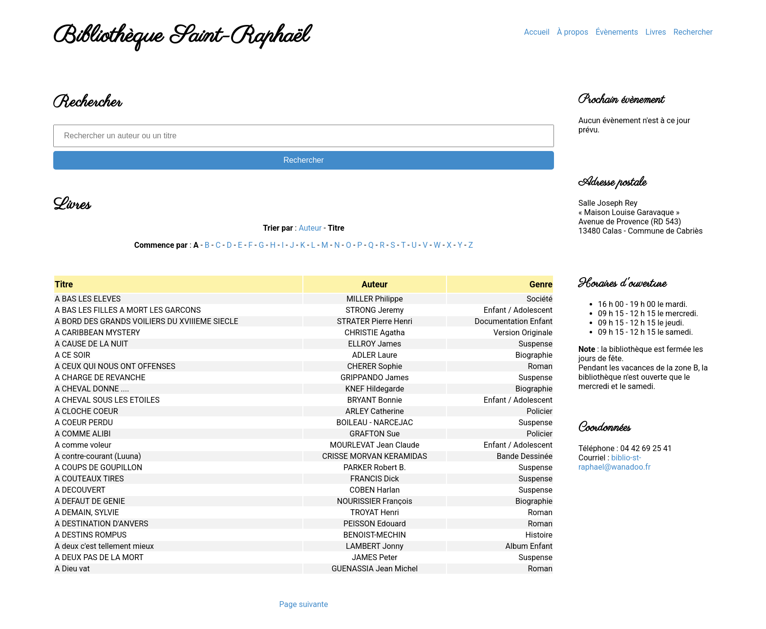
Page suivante (303, 604)
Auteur (309, 228)
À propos (572, 32)
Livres (655, 32)
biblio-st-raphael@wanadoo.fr (614, 462)
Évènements (617, 32)
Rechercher (693, 32)
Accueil (537, 32)
